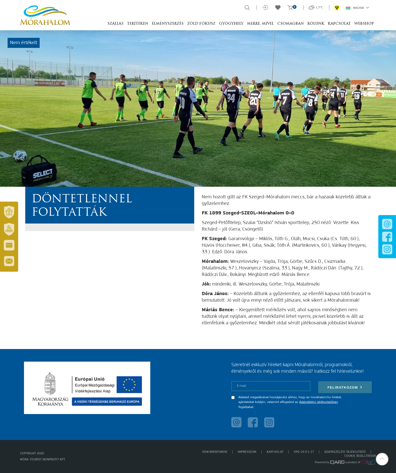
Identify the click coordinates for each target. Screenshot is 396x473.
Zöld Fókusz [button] (201, 24)
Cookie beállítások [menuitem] (360, 456)
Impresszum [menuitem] (247, 452)
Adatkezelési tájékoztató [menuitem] (345, 452)
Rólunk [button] (315, 24)
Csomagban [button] (290, 24)
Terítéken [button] (137, 24)
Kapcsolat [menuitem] (275, 452)
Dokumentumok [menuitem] (214, 452)
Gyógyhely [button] (231, 24)
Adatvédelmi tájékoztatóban (318, 402)
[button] (382, 459)
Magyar (357, 7)
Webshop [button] (364, 24)
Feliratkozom (345, 387)
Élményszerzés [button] (168, 24)
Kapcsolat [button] (339, 24)
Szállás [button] (115, 24)
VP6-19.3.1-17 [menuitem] (304, 452)
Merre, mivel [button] (260, 24)
